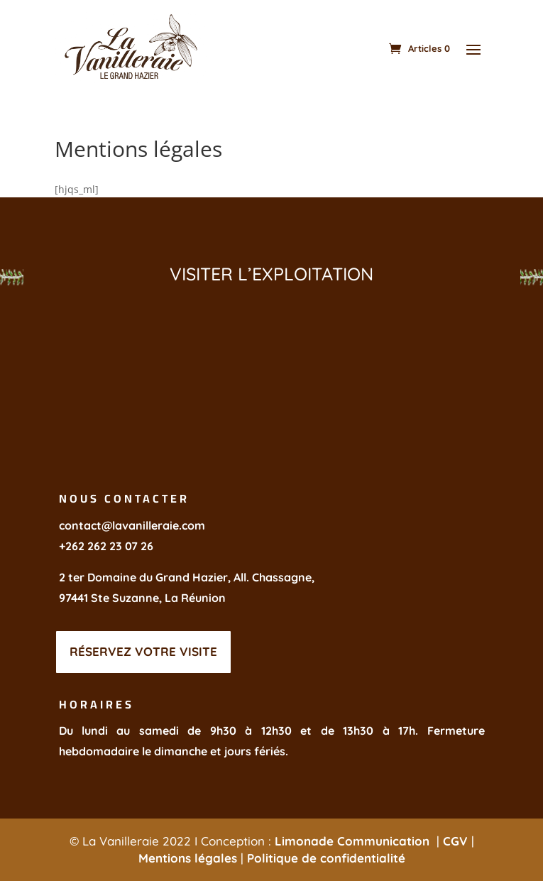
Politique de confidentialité (326, 857)
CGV (455, 840)
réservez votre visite (143, 651)
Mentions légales (187, 857)
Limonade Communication (354, 840)
